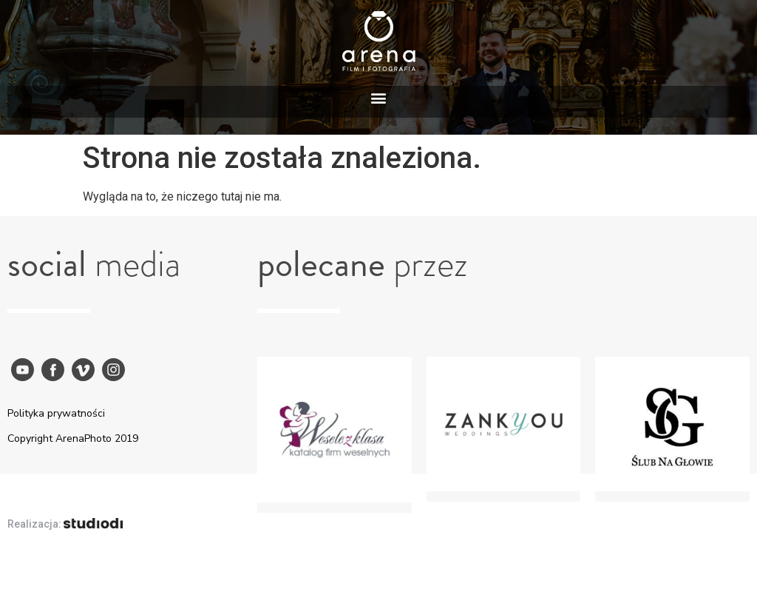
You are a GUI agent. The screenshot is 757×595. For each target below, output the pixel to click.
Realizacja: (65, 524)
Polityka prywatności (56, 413)
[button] (379, 98)
